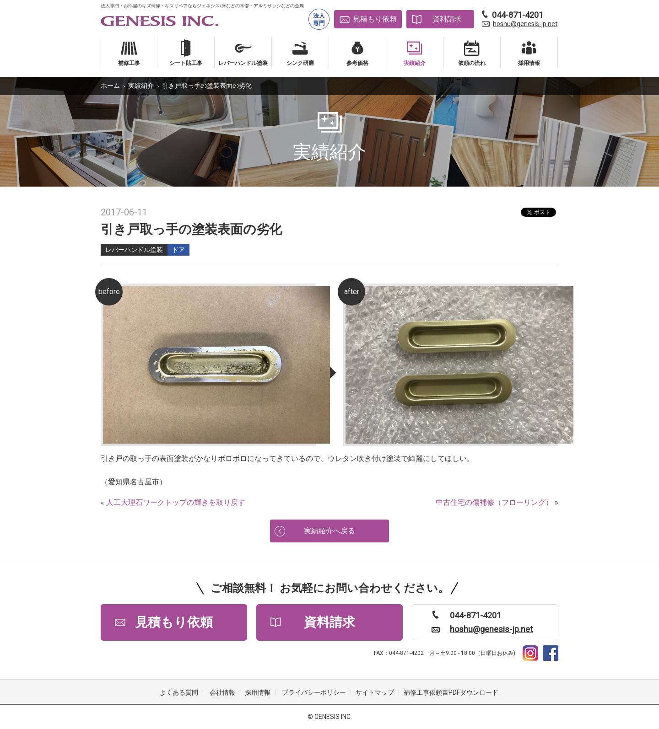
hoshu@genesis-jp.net (525, 23)
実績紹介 (141, 85)
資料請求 (447, 19)
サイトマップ (375, 692)
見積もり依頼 (375, 19)
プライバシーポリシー (314, 692)
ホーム (110, 85)
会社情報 (222, 692)
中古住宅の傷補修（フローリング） (494, 502)
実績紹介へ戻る (329, 530)
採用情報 (257, 692)
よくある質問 (179, 692)
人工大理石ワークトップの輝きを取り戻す (175, 502)
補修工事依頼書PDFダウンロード (451, 692)
